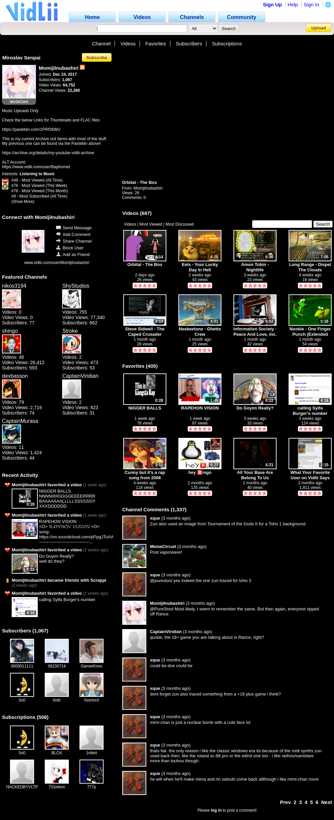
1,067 (40, 630)
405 (152, 366)
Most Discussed (180, 224)
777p (91, 787)
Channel (101, 43)
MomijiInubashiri (148, 188)
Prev (285, 802)
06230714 (56, 666)
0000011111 (22, 666)
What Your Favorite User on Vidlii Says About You (310, 475)
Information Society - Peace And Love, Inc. (255, 331)
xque (155, 518)
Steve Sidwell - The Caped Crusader (145, 331)
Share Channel (74, 241)
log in (216, 810)
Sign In (311, 4)
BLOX (56, 753)
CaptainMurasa (20, 421)
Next (326, 802)
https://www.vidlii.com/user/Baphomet (36, 167)
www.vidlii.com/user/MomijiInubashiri (57, 262)
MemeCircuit (163, 546)
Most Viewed (150, 224)
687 (146, 213)
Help (293, 4)
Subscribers (189, 43)
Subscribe (96, 57)
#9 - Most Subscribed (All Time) (39, 196)
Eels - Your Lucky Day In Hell (200, 267)
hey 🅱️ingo (199, 472)
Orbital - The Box (139, 182)
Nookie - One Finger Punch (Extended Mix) (310, 331)
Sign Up (272, 4)
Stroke (69, 331)
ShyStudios (75, 286)
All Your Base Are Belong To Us (255, 475)
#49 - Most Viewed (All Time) (36, 180)
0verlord (91, 700)
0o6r (57, 700)
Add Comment (73, 234)
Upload (318, 27)
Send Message (74, 227)
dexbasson (15, 376)
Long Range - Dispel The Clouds (310, 267)
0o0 (22, 700)
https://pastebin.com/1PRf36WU (31, 129)
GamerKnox (91, 666)
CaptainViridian (80, 376)
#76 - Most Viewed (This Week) (39, 185)
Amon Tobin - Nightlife (255, 267)
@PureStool (161, 608)
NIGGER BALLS (55, 491)
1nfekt (91, 753)
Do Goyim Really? (56, 556)
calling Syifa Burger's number (67, 599)
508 (42, 717)
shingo (10, 331)
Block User (70, 247)
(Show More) (22, 201)
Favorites (155, 43)
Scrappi (99, 580)
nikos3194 (14, 286)
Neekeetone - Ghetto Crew (200, 331)
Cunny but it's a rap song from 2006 (145, 475)
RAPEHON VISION (57, 521)
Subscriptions (227, 43)
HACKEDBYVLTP (22, 787)
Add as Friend (73, 254)
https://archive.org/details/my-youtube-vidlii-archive (48, 153)
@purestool (161, 580)
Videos (128, 43)
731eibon (56, 787)
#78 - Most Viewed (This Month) (39, 191)
